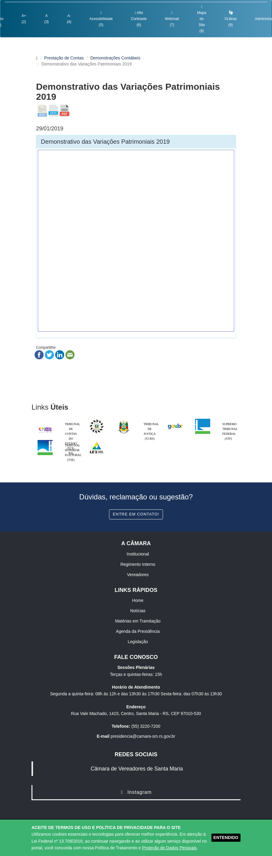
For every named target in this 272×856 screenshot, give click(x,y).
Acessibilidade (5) (101, 19)
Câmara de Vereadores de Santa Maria (137, 769)
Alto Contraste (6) (139, 19)
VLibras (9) (230, 18)
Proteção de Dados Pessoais (169, 847)
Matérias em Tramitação (138, 621)
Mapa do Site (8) (201, 19)
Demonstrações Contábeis (115, 57)
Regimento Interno (137, 564)
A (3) (46, 19)
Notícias (138, 610)
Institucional (138, 554)
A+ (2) (24, 19)
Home (137, 600)
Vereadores (138, 574)
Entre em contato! (136, 514)
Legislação (138, 641)
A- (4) (69, 19)
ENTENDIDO (226, 837)
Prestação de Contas (64, 57)
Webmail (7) (172, 19)
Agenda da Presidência (138, 631)
